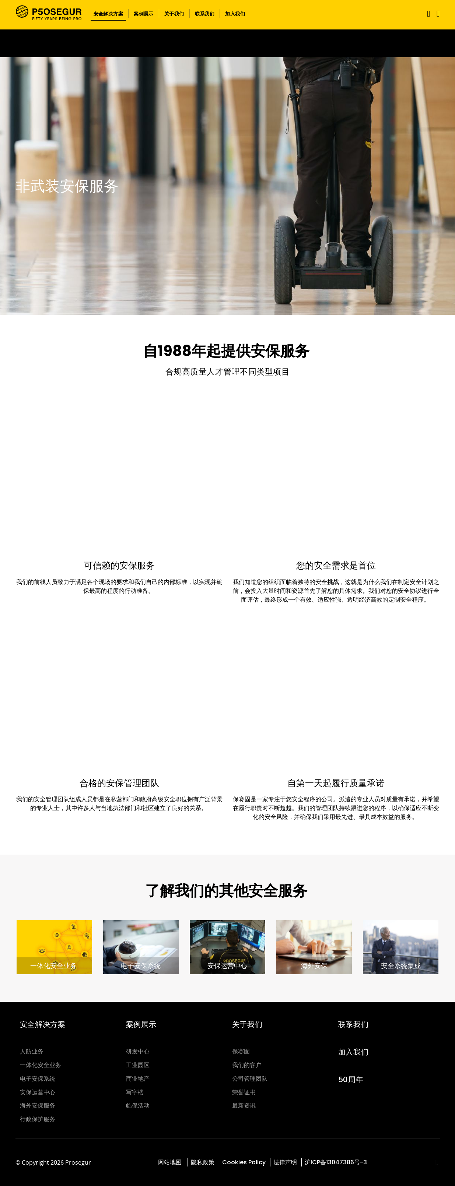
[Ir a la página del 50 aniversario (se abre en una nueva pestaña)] (227, 43)
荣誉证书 (244, 1092)
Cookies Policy (244, 1162)
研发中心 (138, 1051)
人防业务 (31, 1051)
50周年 (351, 1079)
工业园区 (138, 1065)
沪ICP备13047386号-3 (336, 1162)
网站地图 (170, 1162)
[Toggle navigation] (427, 13)
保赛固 (241, 1051)
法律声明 (285, 1162)
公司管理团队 (249, 1078)
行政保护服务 (37, 1119)
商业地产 (138, 1078)
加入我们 (353, 1052)
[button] (108, 13)
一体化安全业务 (40, 1065)
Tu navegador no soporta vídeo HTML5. (227, 43)
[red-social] (437, 1163)
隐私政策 (202, 1162)
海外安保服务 (37, 1105)
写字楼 (135, 1092)
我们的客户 (247, 1065)
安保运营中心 (37, 1092)
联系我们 (353, 1024)
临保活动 (138, 1105)
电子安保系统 (37, 1078)
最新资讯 (244, 1105)
